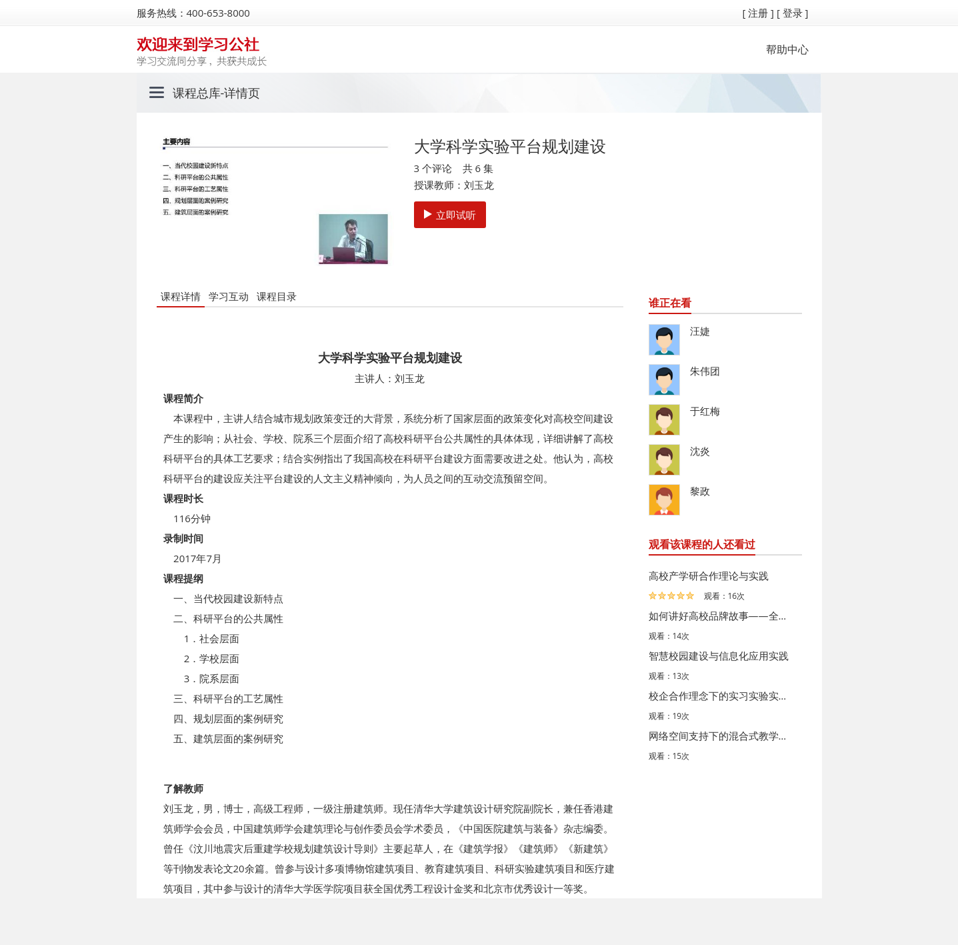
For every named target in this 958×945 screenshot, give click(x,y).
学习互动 (229, 296)
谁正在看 (670, 302)
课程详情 (181, 296)
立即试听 (450, 214)
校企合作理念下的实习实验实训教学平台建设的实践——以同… (722, 695)
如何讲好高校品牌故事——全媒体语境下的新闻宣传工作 (722, 615)
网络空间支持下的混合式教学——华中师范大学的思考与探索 (722, 735)
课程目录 (277, 296)
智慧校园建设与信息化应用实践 (719, 655)
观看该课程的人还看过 (702, 544)
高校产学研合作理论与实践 (709, 575)
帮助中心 (787, 49)
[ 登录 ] (793, 12)
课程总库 (197, 93)
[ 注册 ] (758, 12)
